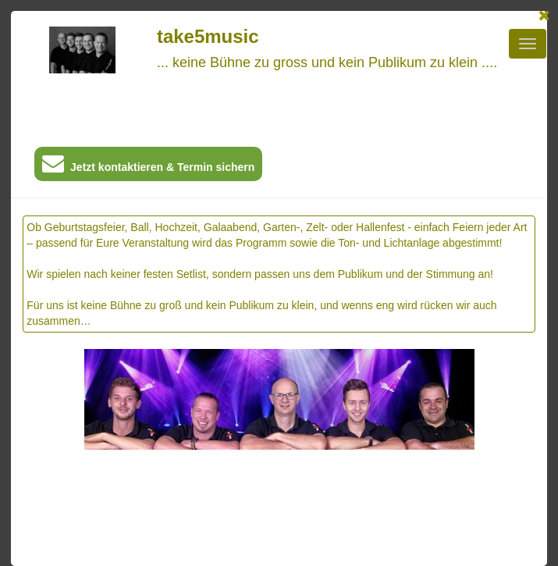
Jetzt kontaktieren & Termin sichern (148, 166)
